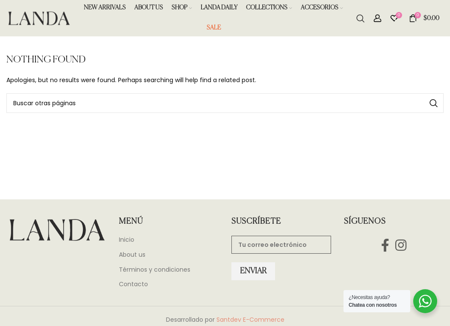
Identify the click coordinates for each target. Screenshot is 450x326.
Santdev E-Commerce (250, 321)
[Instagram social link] (400, 247)
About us (132, 257)
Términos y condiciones (154, 271)
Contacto (133, 286)
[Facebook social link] (385, 247)
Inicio (126, 242)
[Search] (360, 19)
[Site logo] (38, 19)
